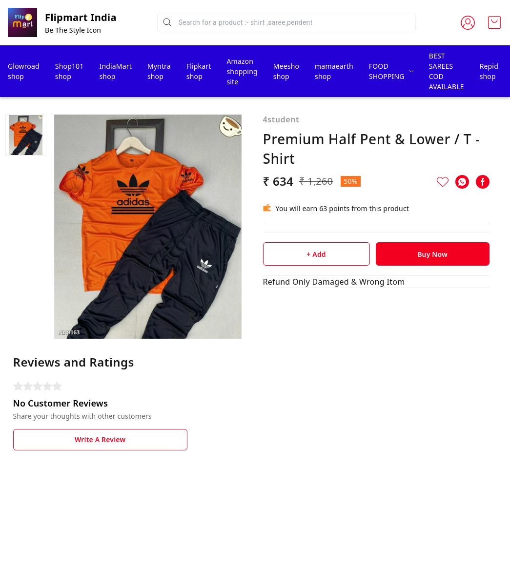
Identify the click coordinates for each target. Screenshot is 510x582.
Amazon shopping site (241, 71)
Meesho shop (286, 71)
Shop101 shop (69, 71)
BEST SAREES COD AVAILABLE (446, 71)
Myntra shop (159, 71)
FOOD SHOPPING (387, 71)
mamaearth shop (334, 71)
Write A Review (100, 439)
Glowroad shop (24, 71)
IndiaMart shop (115, 71)
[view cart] (494, 22)
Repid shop (489, 71)
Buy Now (432, 254)
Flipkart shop (198, 71)
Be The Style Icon (73, 30)
